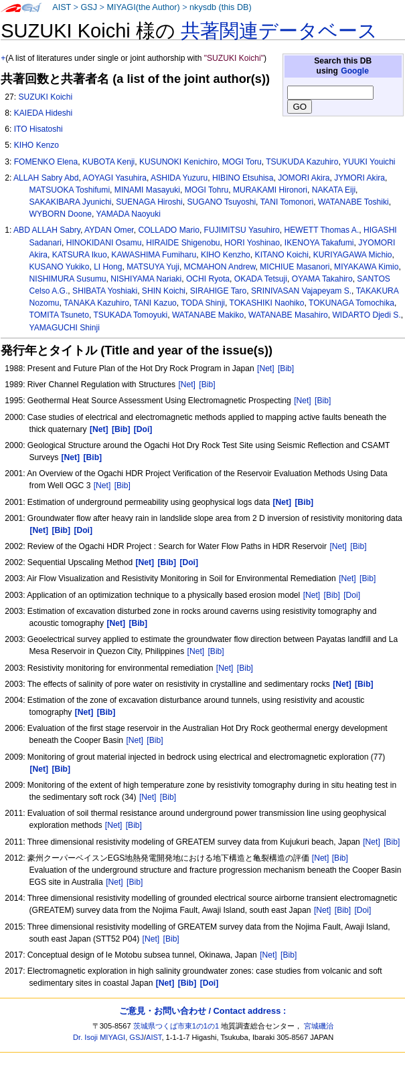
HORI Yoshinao (252, 242)
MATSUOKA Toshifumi (69, 190)
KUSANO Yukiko (59, 267)
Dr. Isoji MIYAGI (99, 1037)
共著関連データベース (279, 30)
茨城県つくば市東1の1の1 (176, 1026)
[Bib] (286, 368)
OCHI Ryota (208, 279)
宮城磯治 (318, 1026)
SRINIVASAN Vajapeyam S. (301, 291)
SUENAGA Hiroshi (149, 202)
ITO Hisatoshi (38, 129)
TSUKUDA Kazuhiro (302, 162)
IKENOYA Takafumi (319, 242)
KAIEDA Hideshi (43, 113)
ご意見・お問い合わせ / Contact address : (202, 1011)
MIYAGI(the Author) (142, 7)
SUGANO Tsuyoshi (221, 202)
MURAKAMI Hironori (270, 190)
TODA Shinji (203, 303)
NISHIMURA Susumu (67, 279)
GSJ (88, 7)
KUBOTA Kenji (108, 162)
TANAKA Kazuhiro (96, 303)
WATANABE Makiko (208, 315)
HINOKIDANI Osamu (104, 242)
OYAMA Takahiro (322, 279)
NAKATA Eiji (333, 190)
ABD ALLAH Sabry (46, 230)
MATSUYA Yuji (153, 267)
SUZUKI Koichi (45, 97)
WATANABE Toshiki (353, 202)
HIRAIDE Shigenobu (183, 242)
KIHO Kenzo (36, 145)
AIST (61, 7)
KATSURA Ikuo (79, 254)
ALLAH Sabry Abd (45, 178)
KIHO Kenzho (225, 254)
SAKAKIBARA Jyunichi (70, 202)
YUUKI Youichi (369, 162)
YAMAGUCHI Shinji (64, 327)
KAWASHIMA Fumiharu (153, 254)
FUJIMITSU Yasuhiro (242, 230)
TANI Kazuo (155, 303)
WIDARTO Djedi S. (366, 315)
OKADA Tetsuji (260, 279)
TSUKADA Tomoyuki (130, 315)
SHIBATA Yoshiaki (104, 291)
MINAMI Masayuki (147, 190)
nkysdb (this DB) (220, 7)
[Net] (265, 368)
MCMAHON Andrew (220, 267)
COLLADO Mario (168, 230)
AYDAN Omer (109, 230)
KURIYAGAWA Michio (352, 254)
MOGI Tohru (207, 190)
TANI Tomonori (287, 202)
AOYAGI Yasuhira (115, 178)
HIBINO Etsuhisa (242, 178)
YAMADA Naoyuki (128, 214)
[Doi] (351, 595)
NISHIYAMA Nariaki (145, 279)
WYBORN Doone (60, 214)
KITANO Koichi (282, 254)
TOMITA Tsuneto (59, 315)
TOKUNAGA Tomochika (351, 303)
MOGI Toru (242, 162)
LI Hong (108, 267)
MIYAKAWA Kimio (366, 267)
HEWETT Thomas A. (321, 230)
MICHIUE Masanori (294, 267)
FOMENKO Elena (46, 162)
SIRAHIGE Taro (218, 291)
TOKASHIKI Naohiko (267, 303)
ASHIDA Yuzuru (179, 178)
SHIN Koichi (163, 291)
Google (355, 71)
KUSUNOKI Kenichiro (178, 162)
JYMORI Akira (359, 178)
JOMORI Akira (303, 178)
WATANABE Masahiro (288, 315)
